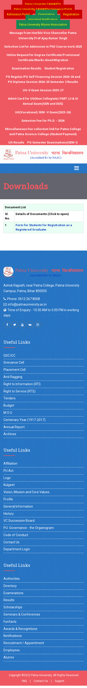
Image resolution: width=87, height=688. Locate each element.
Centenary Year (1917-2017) (24, 420)
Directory (10, 586)
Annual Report (14, 427)
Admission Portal (18, 14)
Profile (8, 499)
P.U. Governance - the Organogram (28, 528)
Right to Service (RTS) (19, 391)
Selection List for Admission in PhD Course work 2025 (43, 46)
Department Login (16, 549)
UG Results (16, 142)
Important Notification (43, 19)
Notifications (12, 636)
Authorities (11, 578)
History (8, 513)
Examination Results (26, 68)
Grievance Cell (13, 362)
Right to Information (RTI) (22, 384)
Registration (71, 14)
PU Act (8, 471)
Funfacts (9, 621)
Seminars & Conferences (21, 614)
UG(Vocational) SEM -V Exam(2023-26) (43, 112)
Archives (9, 434)
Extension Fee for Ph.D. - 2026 (43, 120)
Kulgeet (9, 485)
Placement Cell (14, 370)
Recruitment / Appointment (23, 643)
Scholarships (12, 607)
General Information (18, 506)
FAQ (24, 681)
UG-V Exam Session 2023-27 (43, 90)
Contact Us (11, 542)
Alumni (8, 657)
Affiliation (10, 463)
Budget (8, 405)
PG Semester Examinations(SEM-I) (52, 142)
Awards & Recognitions (20, 629)
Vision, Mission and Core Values (26, 492)
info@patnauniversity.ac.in (27, 304)
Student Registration (59, 68)
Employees (11, 650)
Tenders (9, 398)
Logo (7, 478)
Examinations (13, 593)
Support (59, 681)
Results (8, 600)
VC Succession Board (19, 520)
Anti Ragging (12, 377)
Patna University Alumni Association (43, 24)
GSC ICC (9, 355)
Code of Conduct (15, 535)
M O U (7, 412)
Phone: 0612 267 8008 (23, 299)
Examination (46, 14)
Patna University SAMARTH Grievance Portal (43, 9)
